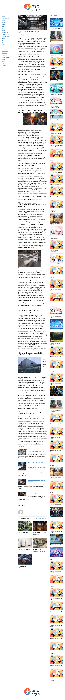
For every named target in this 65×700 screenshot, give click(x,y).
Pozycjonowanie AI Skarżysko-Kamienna (54, 107)
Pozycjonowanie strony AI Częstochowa (55, 451)
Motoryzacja (5, 32)
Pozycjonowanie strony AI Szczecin (55, 357)
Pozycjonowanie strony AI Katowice (55, 464)
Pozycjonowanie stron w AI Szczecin (56, 666)
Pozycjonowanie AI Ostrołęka (56, 55)
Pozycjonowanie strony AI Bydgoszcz (55, 303)
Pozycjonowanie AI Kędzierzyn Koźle (54, 81)
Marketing (4, 28)
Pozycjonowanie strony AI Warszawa (55, 276)
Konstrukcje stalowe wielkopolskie (36, 451)
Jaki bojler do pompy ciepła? (23, 533)
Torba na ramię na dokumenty (35, 493)
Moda (3, 30)
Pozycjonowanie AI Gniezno (56, 172)
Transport (4, 53)
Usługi (3, 61)
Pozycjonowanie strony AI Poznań (55, 518)
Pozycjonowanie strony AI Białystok (55, 344)
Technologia (5, 51)
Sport (3, 49)
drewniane (31, 416)
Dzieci (3, 20)
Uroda (3, 59)
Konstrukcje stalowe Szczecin (35, 462)
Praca (3, 38)
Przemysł (4, 42)
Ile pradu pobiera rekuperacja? (23, 567)
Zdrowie (4, 65)
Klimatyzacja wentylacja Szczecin (39, 550)
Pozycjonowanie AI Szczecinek (54, 197)
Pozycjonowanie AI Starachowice (54, 251)
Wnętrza (4, 63)
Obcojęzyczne (5, 36)
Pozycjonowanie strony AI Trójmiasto (55, 411)
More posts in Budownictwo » (41, 518)
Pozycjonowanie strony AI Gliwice (55, 290)
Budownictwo (5, 18)
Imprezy (4, 26)
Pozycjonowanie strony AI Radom (55, 384)
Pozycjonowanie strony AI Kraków (55, 478)
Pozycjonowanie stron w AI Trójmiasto (56, 652)
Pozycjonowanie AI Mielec (55, 184)
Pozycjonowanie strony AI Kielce (55, 424)
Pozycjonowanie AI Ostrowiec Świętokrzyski (56, 146)
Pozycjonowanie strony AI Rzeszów (55, 545)
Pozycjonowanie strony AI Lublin (55, 438)
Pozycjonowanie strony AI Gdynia (55, 505)
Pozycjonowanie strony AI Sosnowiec (55, 572)
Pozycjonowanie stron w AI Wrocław (56, 585)
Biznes (3, 16)
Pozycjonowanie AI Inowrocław (54, 120)
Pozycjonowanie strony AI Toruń (55, 317)
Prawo (3, 40)
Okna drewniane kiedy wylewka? (39, 533)
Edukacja (4, 22)
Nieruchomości (5, 34)
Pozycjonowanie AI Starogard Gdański (56, 159)
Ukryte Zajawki (5, 57)
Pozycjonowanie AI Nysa (55, 133)
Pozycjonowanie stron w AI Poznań (56, 639)
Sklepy (3, 47)
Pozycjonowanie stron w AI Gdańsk (56, 626)
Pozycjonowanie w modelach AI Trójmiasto (56, 42)
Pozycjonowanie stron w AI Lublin (56, 491)
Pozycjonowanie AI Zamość (56, 94)
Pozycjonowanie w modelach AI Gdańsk (56, 29)
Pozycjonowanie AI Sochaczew (54, 211)
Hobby (3, 24)
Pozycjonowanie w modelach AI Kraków (56, 224)
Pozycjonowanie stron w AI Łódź (56, 599)
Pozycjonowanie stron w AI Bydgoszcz (56, 612)
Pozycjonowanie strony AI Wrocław (55, 397)
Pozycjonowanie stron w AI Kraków (56, 532)
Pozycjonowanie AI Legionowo (54, 68)
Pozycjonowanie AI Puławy (55, 263)
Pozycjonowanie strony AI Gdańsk (55, 330)
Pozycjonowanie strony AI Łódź (55, 558)
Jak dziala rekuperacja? (24, 549)
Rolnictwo (4, 45)
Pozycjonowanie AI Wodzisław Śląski (54, 237)
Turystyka (4, 55)
